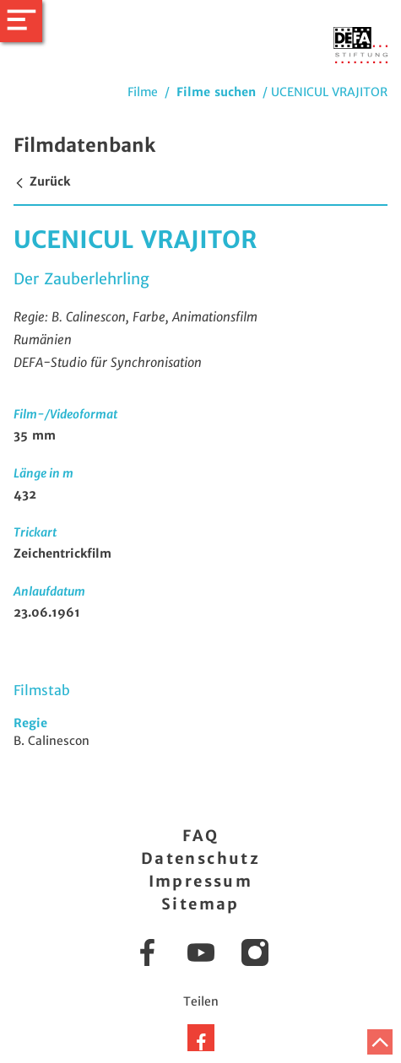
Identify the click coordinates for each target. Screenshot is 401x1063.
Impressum (201, 881)
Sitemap (200, 904)
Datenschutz (200, 858)
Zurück (42, 181)
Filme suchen (216, 92)
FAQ (200, 835)
